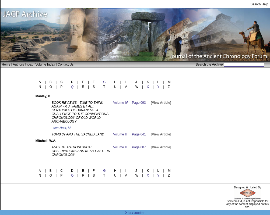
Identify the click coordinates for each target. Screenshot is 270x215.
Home (6, 64)
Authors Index (23, 64)
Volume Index (45, 64)
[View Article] (161, 103)
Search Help (259, 4)
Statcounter (135, 212)
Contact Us (65, 64)
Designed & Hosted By (247, 187)
